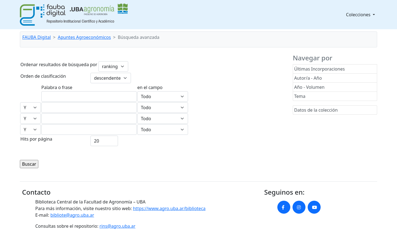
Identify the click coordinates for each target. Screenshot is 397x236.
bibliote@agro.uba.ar (72, 215)
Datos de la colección (316, 110)
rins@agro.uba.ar (117, 226)
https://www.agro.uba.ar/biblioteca (169, 208)
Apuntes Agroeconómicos (84, 37)
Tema (299, 96)
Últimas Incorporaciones (319, 69)
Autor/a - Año (308, 78)
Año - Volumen (309, 87)
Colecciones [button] (359, 15)
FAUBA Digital (36, 37)
